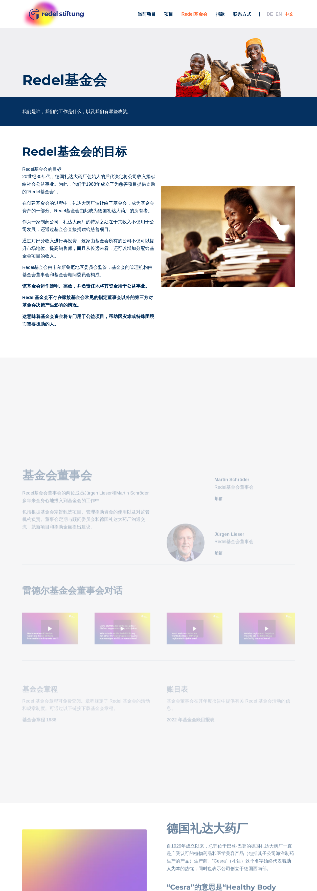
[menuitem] (147, 14)
